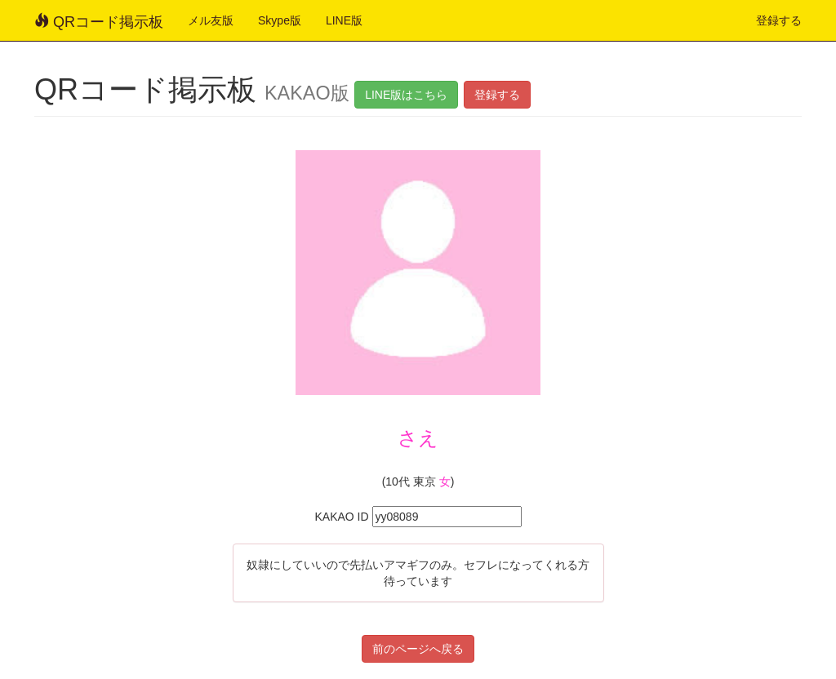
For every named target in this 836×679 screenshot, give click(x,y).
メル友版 (210, 20)
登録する (779, 20)
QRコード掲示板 (98, 21)
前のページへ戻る (418, 648)
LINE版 (344, 20)
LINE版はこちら (406, 94)
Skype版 (279, 20)
